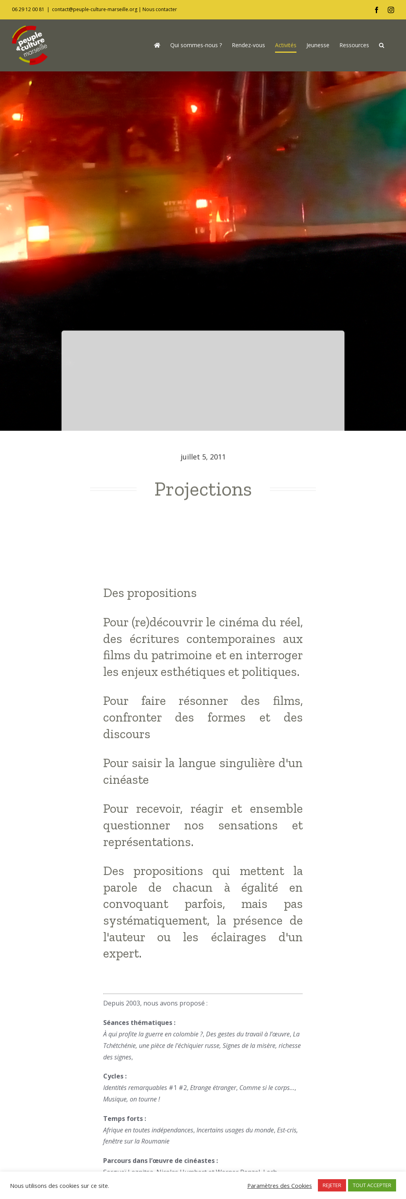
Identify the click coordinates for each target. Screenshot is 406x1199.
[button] (381, 45)
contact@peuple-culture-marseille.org (94, 9)
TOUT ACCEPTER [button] (372, 1185)
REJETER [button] (332, 1185)
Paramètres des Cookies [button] (279, 1185)
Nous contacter (159, 9)
